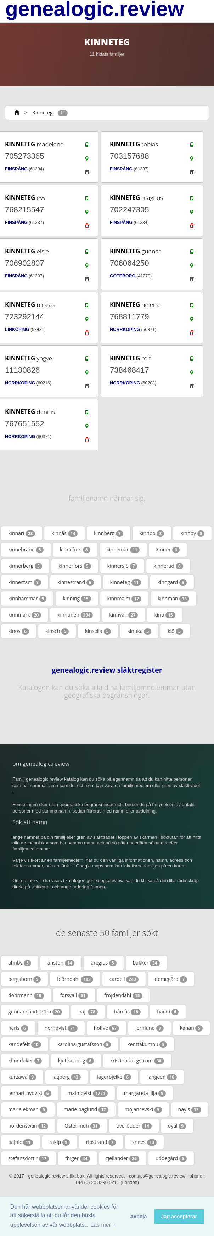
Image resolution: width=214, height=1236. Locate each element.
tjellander (122, 1158)
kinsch (57, 631)
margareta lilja (145, 1093)
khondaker (25, 1060)
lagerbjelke (114, 1076)
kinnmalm (124, 598)
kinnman (173, 598)
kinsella (98, 631)
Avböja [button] (138, 1216)
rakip (59, 1142)
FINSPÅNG (16, 169)
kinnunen (75, 614)
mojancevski (143, 1109)
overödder (134, 1125)
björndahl (75, 979)
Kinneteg (42, 112)
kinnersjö (122, 565)
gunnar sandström (35, 1011)
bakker (146, 962)
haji (88, 1011)
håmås (127, 1011)
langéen (162, 1076)
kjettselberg (76, 1060)
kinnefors (75, 549)
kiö (175, 631)
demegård (171, 979)
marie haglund (86, 1109)
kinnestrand (75, 582)
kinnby (192, 533)
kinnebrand (26, 549)
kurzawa (22, 1076)
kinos (18, 631)
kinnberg (108, 533)
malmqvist (88, 1093)
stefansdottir (28, 1158)
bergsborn (24, 979)
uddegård (171, 1158)
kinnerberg (25, 565)
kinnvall (123, 614)
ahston (60, 962)
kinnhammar (27, 598)
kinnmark (24, 614)
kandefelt (24, 1044)
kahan (191, 1028)
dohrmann (26, 995)
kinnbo (152, 533)
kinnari (21, 533)
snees (144, 1142)
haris (18, 1028)
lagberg (66, 1076)
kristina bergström (137, 1060)
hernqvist (61, 1028)
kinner (167, 549)
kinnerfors (74, 565)
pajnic (20, 1142)
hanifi (168, 1011)
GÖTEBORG (122, 276)
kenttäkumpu (147, 1044)
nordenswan (28, 1125)
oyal (177, 1125)
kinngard (171, 582)
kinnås (64, 533)
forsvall (74, 995)
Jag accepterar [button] (179, 1216)
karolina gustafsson (84, 1044)
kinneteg (125, 582)
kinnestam (24, 582)
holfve (106, 1028)
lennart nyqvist (29, 1093)
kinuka (139, 631)
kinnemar (123, 549)
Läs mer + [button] (103, 1225)
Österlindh (82, 1125)
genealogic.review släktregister (107, 670)
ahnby (19, 962)
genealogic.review (94, 9)
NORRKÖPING (125, 329)
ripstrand (101, 1142)
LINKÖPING (17, 329)
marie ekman (27, 1109)
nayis (189, 1109)
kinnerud (168, 565)
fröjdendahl (123, 995)
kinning (77, 598)
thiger (77, 1158)
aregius (103, 962)
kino (164, 614)
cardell (124, 979)
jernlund (149, 1028)
